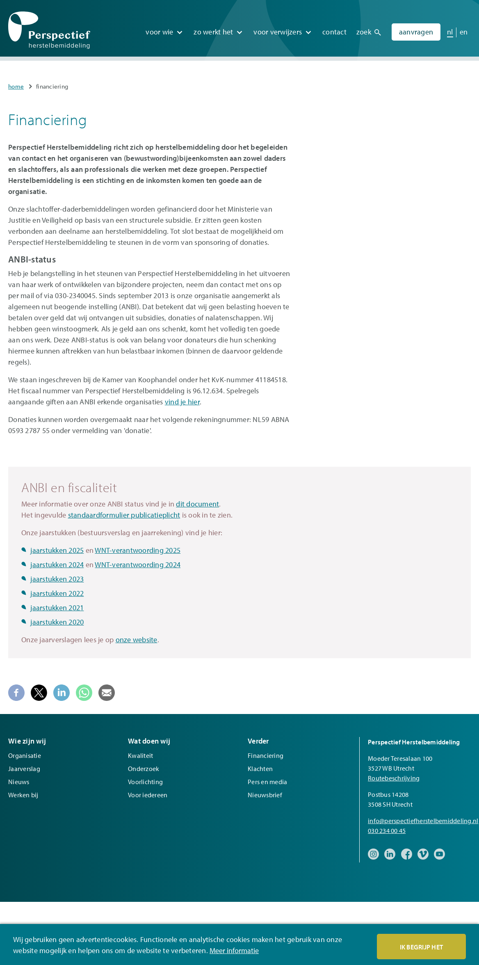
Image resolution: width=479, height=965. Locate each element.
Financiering (265, 755)
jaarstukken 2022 (57, 593)
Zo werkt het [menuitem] (213, 28)
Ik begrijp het (421, 947)
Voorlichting (145, 782)
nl (450, 28)
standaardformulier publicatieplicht (124, 515)
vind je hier (182, 401)
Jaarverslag (24, 768)
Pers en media (267, 782)
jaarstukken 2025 (57, 550)
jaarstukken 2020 (57, 622)
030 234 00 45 (387, 830)
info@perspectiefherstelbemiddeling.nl (423, 821)
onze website (136, 639)
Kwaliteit (140, 755)
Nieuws (19, 782)
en (464, 28)
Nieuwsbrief (265, 795)
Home (16, 86)
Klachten (260, 768)
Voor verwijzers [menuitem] (277, 28)
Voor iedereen (147, 795)
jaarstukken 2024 (57, 564)
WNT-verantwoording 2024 (137, 564)
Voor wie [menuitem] (159, 28)
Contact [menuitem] (334, 28)
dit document (197, 504)
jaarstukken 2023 (57, 579)
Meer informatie (234, 951)
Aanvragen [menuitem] (416, 28)
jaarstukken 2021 (57, 607)
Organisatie (24, 755)
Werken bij (23, 795)
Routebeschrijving (394, 778)
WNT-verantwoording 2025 (137, 550)
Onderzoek (143, 768)
